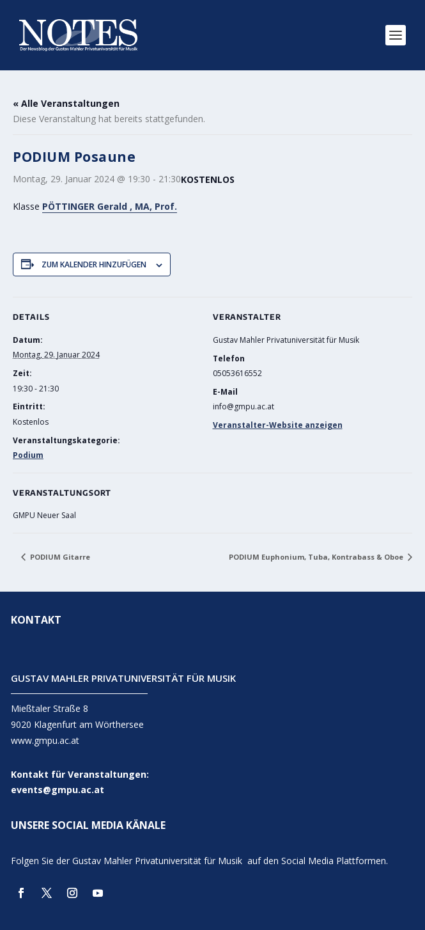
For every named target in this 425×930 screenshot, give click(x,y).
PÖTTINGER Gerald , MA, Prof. (109, 206)
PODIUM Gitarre (59, 557)
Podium (28, 455)
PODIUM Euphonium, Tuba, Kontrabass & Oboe (317, 557)
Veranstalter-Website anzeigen (278, 425)
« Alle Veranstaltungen (66, 103)
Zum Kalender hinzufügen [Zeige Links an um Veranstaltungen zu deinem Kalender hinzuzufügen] (94, 264)
